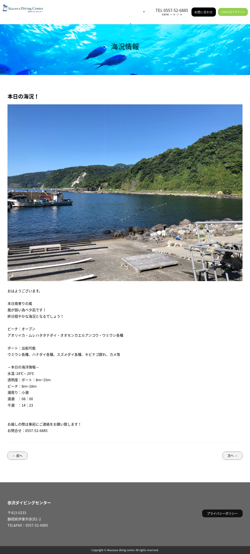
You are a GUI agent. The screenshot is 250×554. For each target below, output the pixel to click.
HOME (67, 9)
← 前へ (17, 455)
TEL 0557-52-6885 (172, 7)
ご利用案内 (124, 9)
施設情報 (144, 9)
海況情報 (82, 9)
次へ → (232, 455)
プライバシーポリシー (222, 513)
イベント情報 (101, 9)
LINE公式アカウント (233, 9)
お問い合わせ (203, 9)
